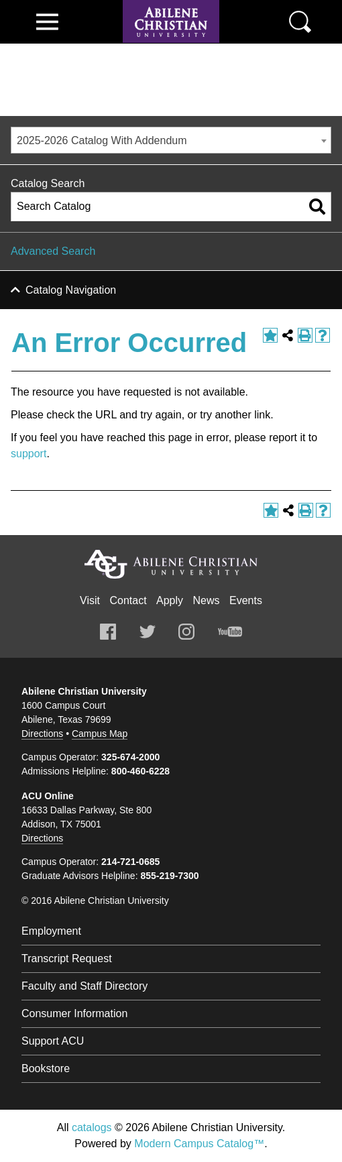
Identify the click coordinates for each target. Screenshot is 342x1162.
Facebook (108, 632)
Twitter (147, 632)
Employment (51, 931)
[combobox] (171, 140)
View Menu (47, 22)
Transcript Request (66, 958)
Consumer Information (74, 1013)
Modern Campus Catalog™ (199, 1143)
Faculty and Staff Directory (84, 986)
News (206, 600)
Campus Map (99, 733)
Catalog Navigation (70, 290)
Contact (127, 600)
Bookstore (45, 1068)
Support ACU (52, 1041)
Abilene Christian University (171, 564)
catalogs (92, 1127)
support (28, 453)
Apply (169, 600)
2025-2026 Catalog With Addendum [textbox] (102, 140)
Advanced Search (53, 251)
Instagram (186, 632)
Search (300, 22)
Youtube (230, 632)
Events (245, 600)
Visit (90, 600)
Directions (42, 733)
